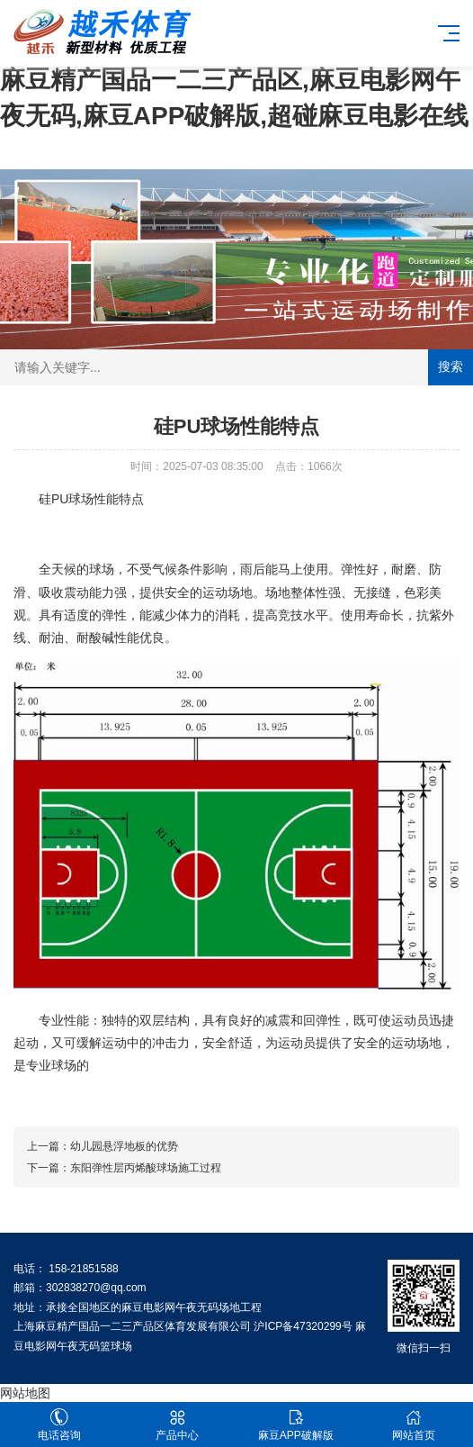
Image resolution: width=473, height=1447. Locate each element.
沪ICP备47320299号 (303, 1326)
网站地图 (25, 1393)
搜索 (450, 366)
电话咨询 (59, 1425)
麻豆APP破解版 (295, 1425)
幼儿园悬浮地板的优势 (124, 1146)
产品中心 (178, 1425)
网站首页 (414, 1425)
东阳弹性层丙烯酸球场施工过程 (145, 1168)
